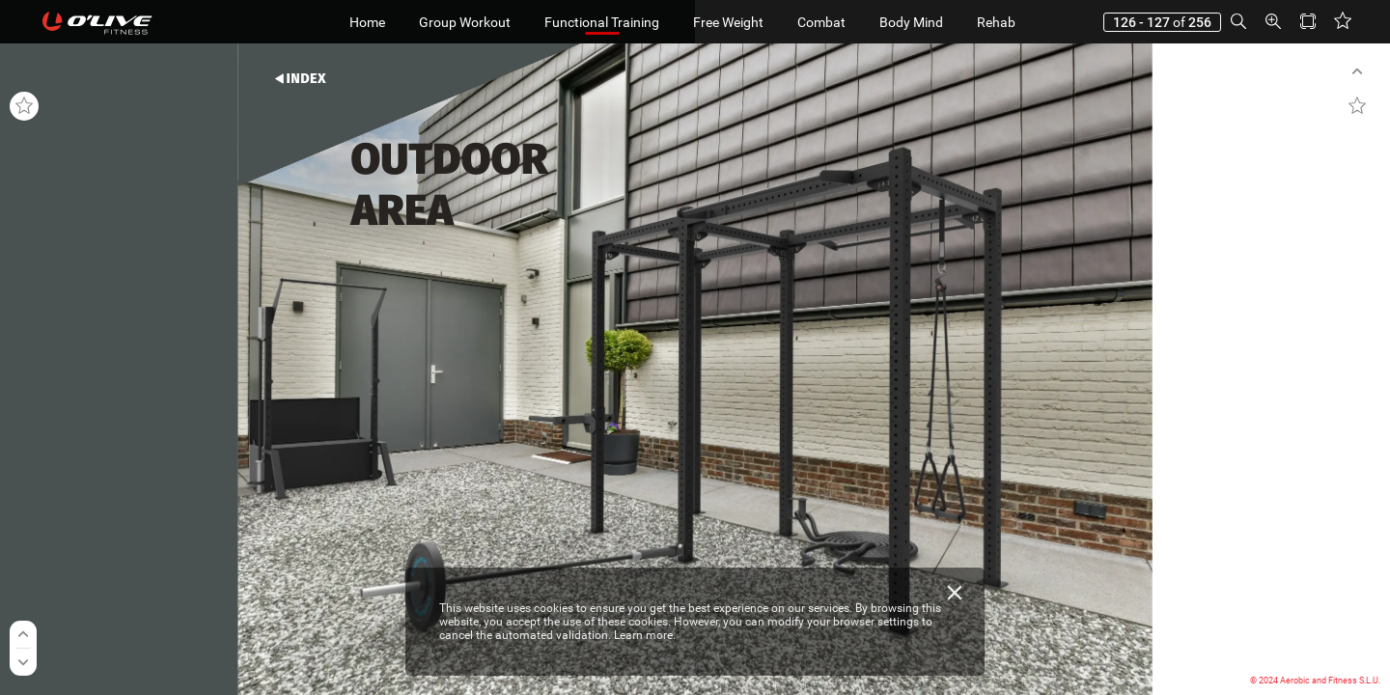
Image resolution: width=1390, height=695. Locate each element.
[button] (1238, 21)
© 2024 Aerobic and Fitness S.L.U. (1315, 680)
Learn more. (645, 635)
